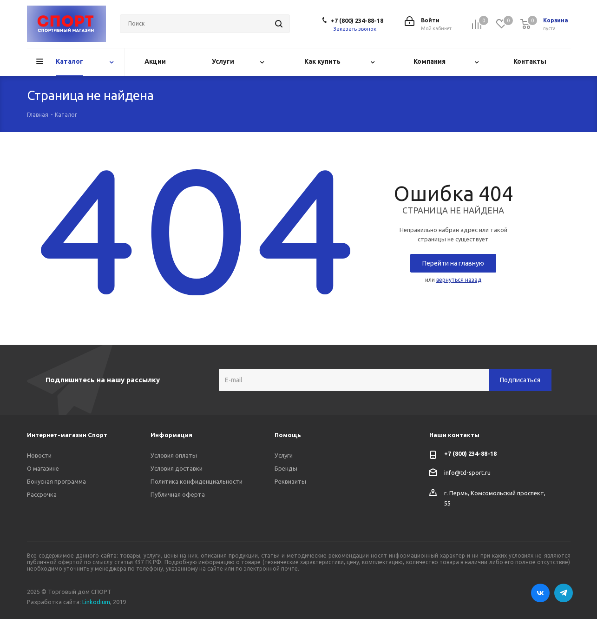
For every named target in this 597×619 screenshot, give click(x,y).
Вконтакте (540, 593)
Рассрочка (42, 494)
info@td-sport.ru (467, 472)
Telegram (563, 593)
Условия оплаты (174, 455)
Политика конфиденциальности (197, 481)
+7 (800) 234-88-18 (357, 20)
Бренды (286, 468)
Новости (39, 455)
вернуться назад (458, 280)
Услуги (284, 455)
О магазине (43, 468)
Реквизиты (290, 481)
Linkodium (96, 602)
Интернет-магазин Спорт (67, 435)
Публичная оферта (178, 494)
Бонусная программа (56, 481)
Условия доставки (177, 468)
